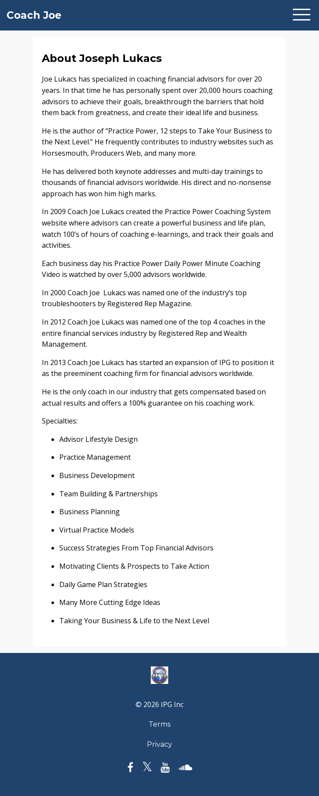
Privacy (159, 744)
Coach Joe (34, 15)
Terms (159, 724)
